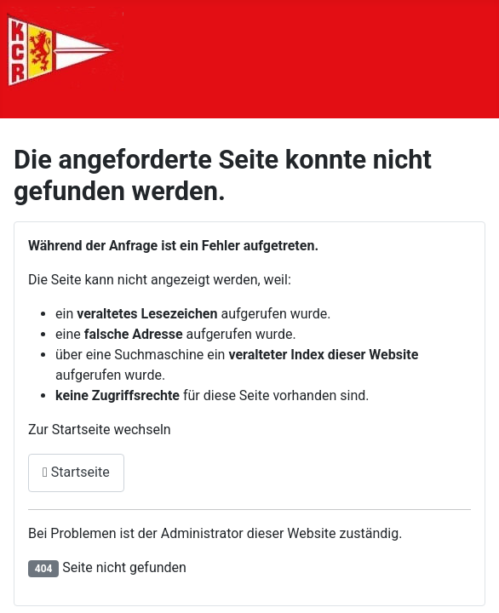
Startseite (76, 472)
